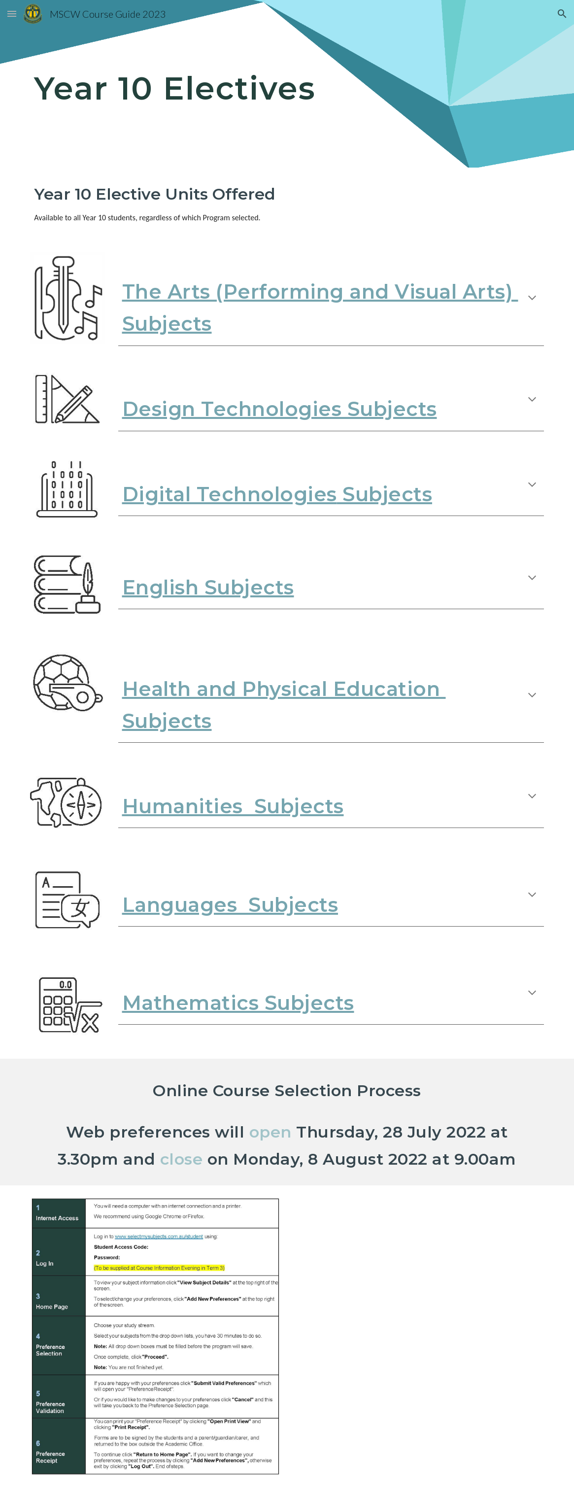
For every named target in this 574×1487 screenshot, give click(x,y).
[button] (12, 13)
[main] (286, 83)
